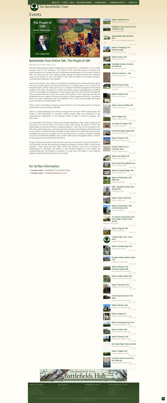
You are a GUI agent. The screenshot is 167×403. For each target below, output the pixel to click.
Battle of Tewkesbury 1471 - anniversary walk (121, 49)
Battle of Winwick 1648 (120, 305)
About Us (55, 2)
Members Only (100, 2)
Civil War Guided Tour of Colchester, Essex (120, 148)
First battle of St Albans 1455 (122, 124)
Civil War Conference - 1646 (121, 73)
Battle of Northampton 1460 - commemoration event (122, 207)
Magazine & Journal (84, 2)
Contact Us (132, 2)
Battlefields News (116, 387)
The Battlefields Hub (65, 387)
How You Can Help (36, 392)
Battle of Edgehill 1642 (119, 351)
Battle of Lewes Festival (120, 85)
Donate (113, 392)
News (72, 2)
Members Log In (91, 390)
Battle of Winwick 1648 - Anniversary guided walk (120, 268)
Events (65, 2)
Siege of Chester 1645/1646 (121, 198)
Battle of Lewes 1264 (119, 57)
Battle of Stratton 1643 (120, 94)
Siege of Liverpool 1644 (120, 138)
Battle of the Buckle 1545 (120, 156)
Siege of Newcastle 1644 (120, 285)
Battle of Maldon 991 (119, 314)
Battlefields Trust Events (118, 389)
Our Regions (34, 389)
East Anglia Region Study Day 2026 (124, 344)
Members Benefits (91, 389)
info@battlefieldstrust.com (56, 173)
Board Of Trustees (36, 390)
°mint (91, 400)
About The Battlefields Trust (39, 387)
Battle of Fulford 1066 (119, 330)
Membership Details (92, 387)
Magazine (113, 390)
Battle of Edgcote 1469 (120, 228)
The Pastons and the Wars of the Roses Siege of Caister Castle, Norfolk (123, 219)
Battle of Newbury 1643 (120, 337)
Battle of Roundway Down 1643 (123, 322)
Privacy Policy (78, 400)
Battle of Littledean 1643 (120, 20)
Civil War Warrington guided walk (123, 131)
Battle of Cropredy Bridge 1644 (122, 170)
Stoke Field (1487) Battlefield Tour (123, 163)
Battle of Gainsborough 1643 (122, 246)
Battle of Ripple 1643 (119, 117)
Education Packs (64, 389)
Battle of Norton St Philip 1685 (122, 105)
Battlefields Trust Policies (38, 393)
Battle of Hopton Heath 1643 (122, 276)
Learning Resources (117, 2)
